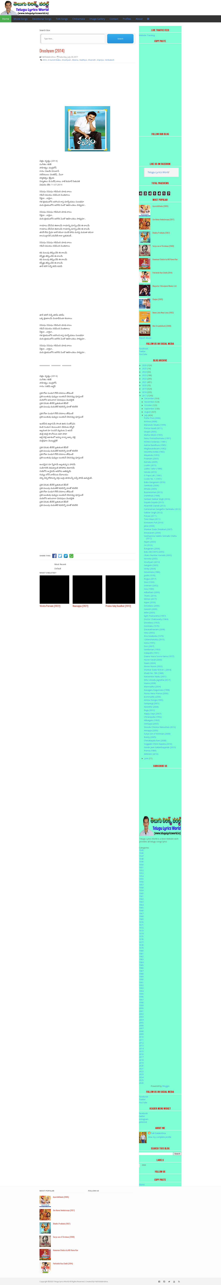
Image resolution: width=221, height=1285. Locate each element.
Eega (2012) (149, 710)
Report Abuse (145, 338)
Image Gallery (97, 18)
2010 (141, 1037)
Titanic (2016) (150, 595)
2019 (144, 388)
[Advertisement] (87, 85)
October (148, 405)
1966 (141, 910)
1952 (141, 870)
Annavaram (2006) (152, 532)
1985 (141, 965)
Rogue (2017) (150, 579)
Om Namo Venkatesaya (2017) (163, 219)
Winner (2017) (150, 599)
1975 (141, 936)
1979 (141, 948)
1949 (141, 861)
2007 (141, 1028)
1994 (141, 991)
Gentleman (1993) (152, 649)
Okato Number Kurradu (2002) (158, 555)
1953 (141, 873)
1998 (141, 1002)
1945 (141, 850)
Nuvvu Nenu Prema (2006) (156, 693)
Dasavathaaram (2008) (154, 629)
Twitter (142, 351)
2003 (141, 1016)
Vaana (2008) (150, 683)
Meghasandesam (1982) (155, 448)
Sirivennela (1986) (152, 572)
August (147, 411)
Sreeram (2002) (151, 585)
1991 (141, 982)
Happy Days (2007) (152, 713)
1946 (141, 853)
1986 (141, 968)
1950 (141, 864)
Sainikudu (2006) (151, 485)
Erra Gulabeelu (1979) (154, 636)
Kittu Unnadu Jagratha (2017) (157, 680)
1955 (141, 879)
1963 (141, 902)
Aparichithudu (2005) (160, 206)
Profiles (127, 18)
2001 (141, 1011)
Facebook (143, 348)
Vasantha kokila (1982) (154, 451)
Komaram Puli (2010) (153, 522)
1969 (141, 919)
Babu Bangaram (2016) (154, 482)
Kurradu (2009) (151, 462)
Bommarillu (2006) (152, 696)
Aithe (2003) (149, 612)
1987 (141, 971)
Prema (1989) (150, 750)
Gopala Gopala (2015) (154, 502)
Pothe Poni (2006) (152, 418)
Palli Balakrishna (158, 1133)
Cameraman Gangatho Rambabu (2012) (162, 509)
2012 (141, 1042)
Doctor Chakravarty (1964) (156, 619)
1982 (141, 956)
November (149, 401)
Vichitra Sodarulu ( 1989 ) (155, 441)
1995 (141, 994)
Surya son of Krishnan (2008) (163, 245)
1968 (141, 916)
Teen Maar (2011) (152, 519)
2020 (144, 385)
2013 (141, 1045)
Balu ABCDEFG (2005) (154, 551)
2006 (141, 1025)
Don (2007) (149, 646)
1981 (141, 953)
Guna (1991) (149, 643)
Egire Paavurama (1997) (155, 615)
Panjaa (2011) (150, 516)
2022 (144, 378)
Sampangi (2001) (151, 703)
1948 (141, 859)
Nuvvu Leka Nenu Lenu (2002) (163, 312)
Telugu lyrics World (61, 1281)
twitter (142, 1116)
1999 (141, 1005)
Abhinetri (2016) (151, 754)
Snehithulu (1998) (152, 495)
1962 (141, 899)
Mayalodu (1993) (151, 455)
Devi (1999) (149, 582)
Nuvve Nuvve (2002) (153, 666)
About (139, 18)
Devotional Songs (41, 18)
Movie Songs (21, 18)
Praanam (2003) (151, 458)
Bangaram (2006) (152, 548)
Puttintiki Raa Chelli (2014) (162, 272)
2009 (141, 1034)
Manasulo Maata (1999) (155, 425)
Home (5, 18)
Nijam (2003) (150, 541)
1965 (141, 907)
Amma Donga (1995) (153, 700)
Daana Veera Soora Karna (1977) (159, 656)
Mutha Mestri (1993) (153, 435)
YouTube (143, 354)
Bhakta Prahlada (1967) (161, 232)
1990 (141, 979)
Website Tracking (147, 35)
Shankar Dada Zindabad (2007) (158, 529)
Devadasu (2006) (152, 605)
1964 (141, 905)
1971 (141, 925)
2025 (144, 368)
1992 (141, 985)
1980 (141, 950)
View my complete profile (159, 1137)
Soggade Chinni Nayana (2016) (158, 744)
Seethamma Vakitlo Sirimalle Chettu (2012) (160, 537)
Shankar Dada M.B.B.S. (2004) (157, 669)
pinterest (143, 1122)
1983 (141, 959)
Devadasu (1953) (152, 622)
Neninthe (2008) (151, 706)
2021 (144, 382)
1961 (141, 896)
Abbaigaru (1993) (152, 720)
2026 (144, 365)
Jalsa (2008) (149, 526)
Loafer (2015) (150, 465)
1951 (141, 867)
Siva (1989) (149, 589)
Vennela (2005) (151, 558)
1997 (141, 999)
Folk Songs (62, 18)
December (149, 398)
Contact (114, 18)
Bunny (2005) (150, 737)
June (146, 758)
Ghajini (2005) (157, 299)
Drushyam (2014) (51, 51)
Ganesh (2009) (150, 609)
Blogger (165, 1086)
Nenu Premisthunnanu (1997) (157, 438)
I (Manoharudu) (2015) (154, 639)
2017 (144, 395)
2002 (141, 1014)
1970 (141, 922)
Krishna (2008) (150, 421)
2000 (141, 1008)
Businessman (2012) (153, 492)
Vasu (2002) (149, 632)
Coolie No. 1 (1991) (153, 478)
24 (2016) (148, 545)
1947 (141, 856)
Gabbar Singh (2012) (153, 512)
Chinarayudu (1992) (153, 717)
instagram (143, 1119)
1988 (141, 973)
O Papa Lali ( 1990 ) (153, 475)
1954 (141, 876)
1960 (141, 893)
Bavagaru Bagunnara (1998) (157, 690)
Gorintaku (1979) (151, 626)
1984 (141, 962)
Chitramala (78, 18)
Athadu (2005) (150, 489)
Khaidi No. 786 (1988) (154, 673)
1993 (141, 988)
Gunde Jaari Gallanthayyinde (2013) (160, 747)
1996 (141, 996)
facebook (143, 1113)
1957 (141, 884)
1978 (141, 945)
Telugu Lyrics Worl (157, 172)
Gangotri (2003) (151, 565)
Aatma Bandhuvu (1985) (155, 445)
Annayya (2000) (151, 730)
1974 (141, 933)
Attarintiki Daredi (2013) (155, 505)
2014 (141, 1048)
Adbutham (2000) (152, 592)
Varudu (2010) (150, 472)
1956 (141, 881)
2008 (141, 1031)
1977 (141, 942)
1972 (141, 927)
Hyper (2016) (150, 602)
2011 (141, 1040)
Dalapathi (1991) (151, 653)
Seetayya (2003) (151, 723)
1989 (141, 976)
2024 (144, 372)
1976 (141, 939)
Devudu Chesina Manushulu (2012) (160, 727)
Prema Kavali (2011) (153, 428)
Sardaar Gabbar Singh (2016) (157, 499)
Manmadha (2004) (152, 686)
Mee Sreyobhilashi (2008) (161, 325)
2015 (141, 1051)
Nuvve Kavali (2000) (153, 659)
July (146, 415)
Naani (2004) (150, 663)
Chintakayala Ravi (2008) (155, 740)
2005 (141, 1022)
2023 (144, 375)
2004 (141, 1019)
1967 (141, 913)
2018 (144, 392)
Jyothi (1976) (149, 575)
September (149, 408)
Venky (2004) (150, 568)
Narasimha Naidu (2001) (155, 676)
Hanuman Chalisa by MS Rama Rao (165, 259)
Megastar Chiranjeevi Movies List (164, 285)
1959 (141, 890)
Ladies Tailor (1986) (153, 468)
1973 (141, 930)
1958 (141, 887)
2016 (141, 1054)
